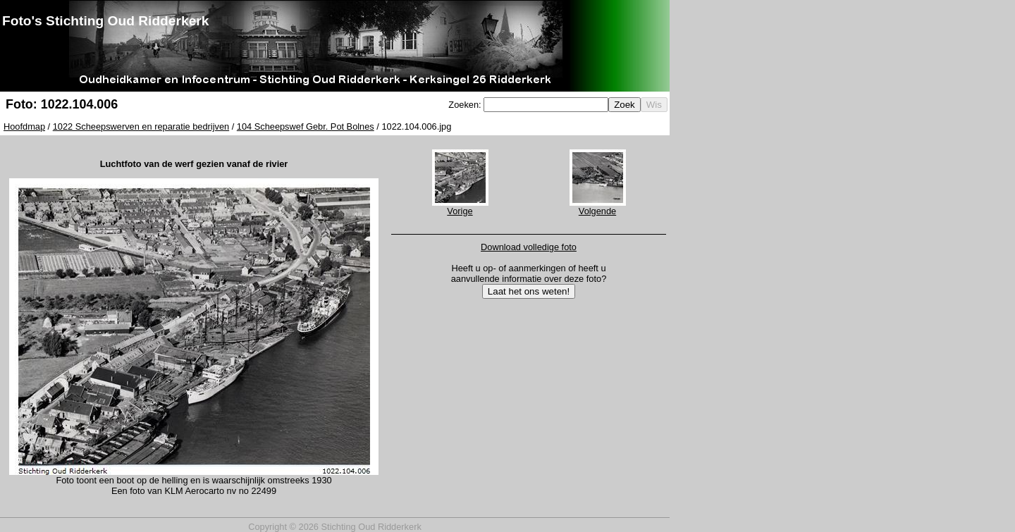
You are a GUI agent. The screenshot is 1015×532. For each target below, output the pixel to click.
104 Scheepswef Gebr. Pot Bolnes (305, 126)
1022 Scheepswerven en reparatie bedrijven (141, 126)
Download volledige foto (529, 247)
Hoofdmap (24, 126)
